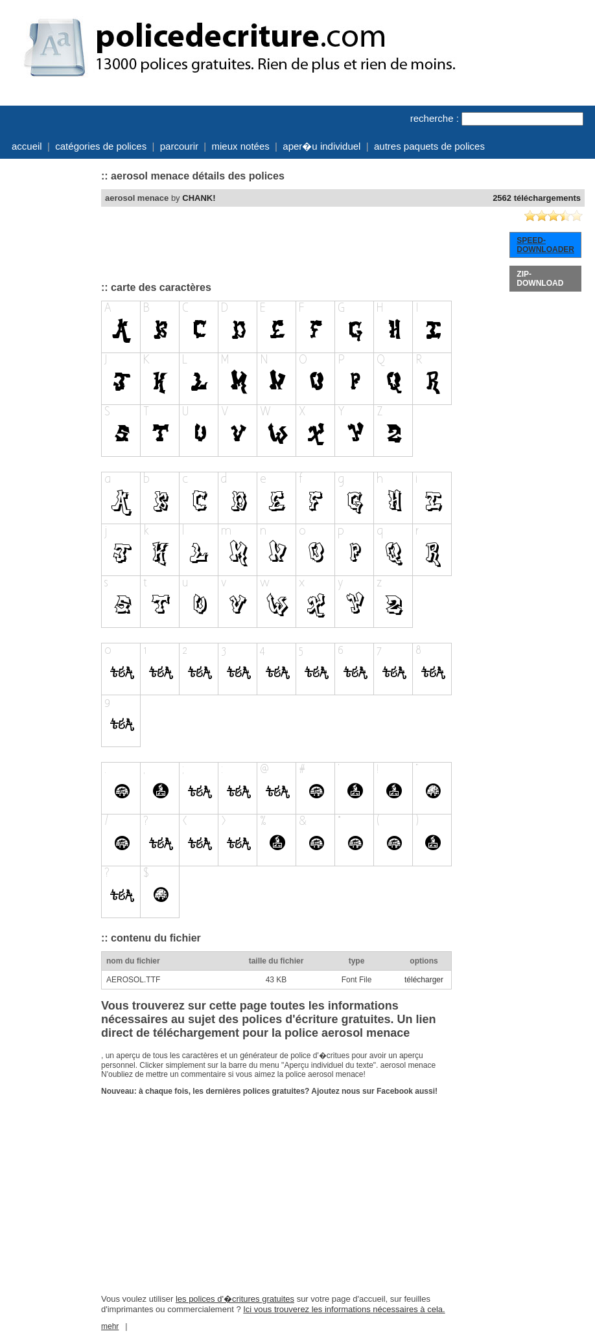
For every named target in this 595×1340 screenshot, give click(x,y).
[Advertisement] (49, 358)
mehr (110, 1326)
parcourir (179, 146)
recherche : (434, 118)
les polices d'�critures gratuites (235, 1299)
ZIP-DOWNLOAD (540, 279)
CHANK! (198, 198)
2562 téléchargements (537, 198)
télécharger (423, 979)
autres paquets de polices (429, 146)
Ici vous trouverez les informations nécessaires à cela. (344, 1309)
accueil (27, 146)
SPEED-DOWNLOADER (545, 245)
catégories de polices (100, 146)
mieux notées (241, 146)
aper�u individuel (321, 146)
